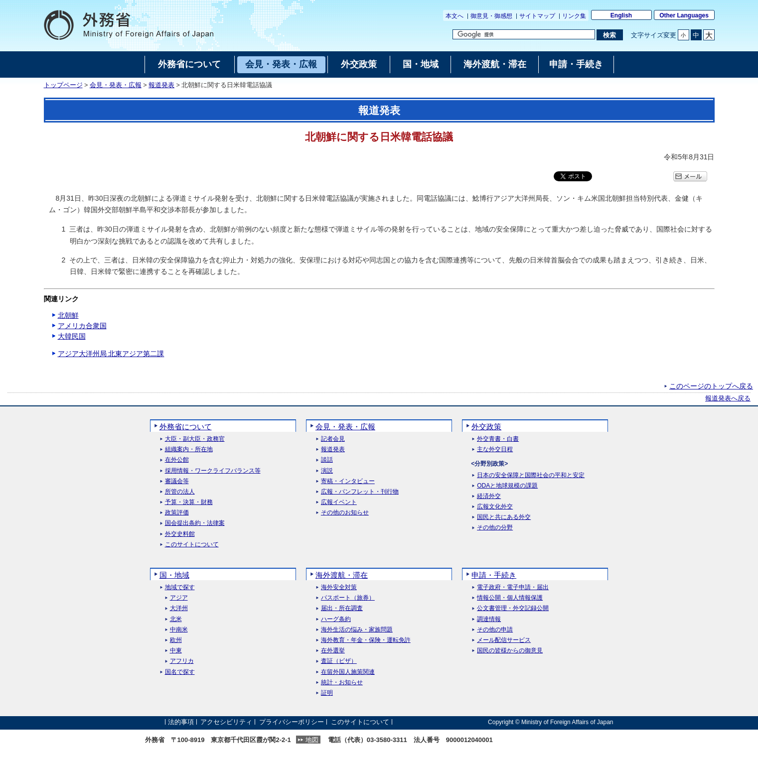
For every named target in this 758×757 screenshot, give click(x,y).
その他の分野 (495, 527)
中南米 (179, 630)
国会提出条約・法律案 (195, 523)
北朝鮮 (68, 315)
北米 (176, 619)
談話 (327, 460)
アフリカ (182, 661)
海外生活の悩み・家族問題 (357, 630)
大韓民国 (72, 336)
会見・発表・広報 (116, 85)
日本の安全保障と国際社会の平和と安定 (531, 475)
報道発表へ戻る (728, 398)
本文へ (454, 15)
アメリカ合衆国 (82, 326)
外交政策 (486, 426)
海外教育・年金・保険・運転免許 (366, 640)
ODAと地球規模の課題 (507, 486)
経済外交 (489, 496)
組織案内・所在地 (189, 449)
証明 (327, 693)
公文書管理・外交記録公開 (513, 608)
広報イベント (339, 502)
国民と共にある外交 (504, 517)
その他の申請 (495, 630)
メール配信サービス (504, 640)
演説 (327, 471)
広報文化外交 (495, 507)
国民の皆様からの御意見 (510, 650)
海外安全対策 (339, 587)
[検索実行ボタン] (610, 34)
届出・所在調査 (342, 608)
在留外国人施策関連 (348, 672)
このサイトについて (192, 544)
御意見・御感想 (491, 15)
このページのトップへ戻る (711, 385)
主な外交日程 (495, 449)
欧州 (176, 640)
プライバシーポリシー (291, 722)
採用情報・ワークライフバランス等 (213, 471)
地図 (311, 740)
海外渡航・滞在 (341, 575)
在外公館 (177, 460)
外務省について (185, 426)
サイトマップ (537, 15)
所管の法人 (180, 492)
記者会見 (333, 439)
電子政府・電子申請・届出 (513, 587)
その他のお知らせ (345, 512)
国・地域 (174, 575)
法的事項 (181, 722)
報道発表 (161, 85)
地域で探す (180, 587)
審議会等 (177, 481)
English (621, 15)
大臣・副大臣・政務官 (195, 439)
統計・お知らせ (342, 682)
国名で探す (180, 672)
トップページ (63, 85)
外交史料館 (180, 534)
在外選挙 (333, 650)
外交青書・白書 (498, 439)
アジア (179, 598)
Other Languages (684, 15)
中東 (176, 650)
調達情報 (489, 619)
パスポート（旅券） (348, 598)
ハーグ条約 (336, 619)
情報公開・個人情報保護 (510, 598)
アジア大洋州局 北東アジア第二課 (111, 354)
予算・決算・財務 (189, 502)
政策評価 (177, 512)
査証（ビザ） (339, 661)
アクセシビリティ (226, 722)
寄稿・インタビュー (348, 481)
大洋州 (179, 608)
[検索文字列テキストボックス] (524, 34)
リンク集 (574, 15)
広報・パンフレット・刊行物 (360, 492)
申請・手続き (493, 575)
